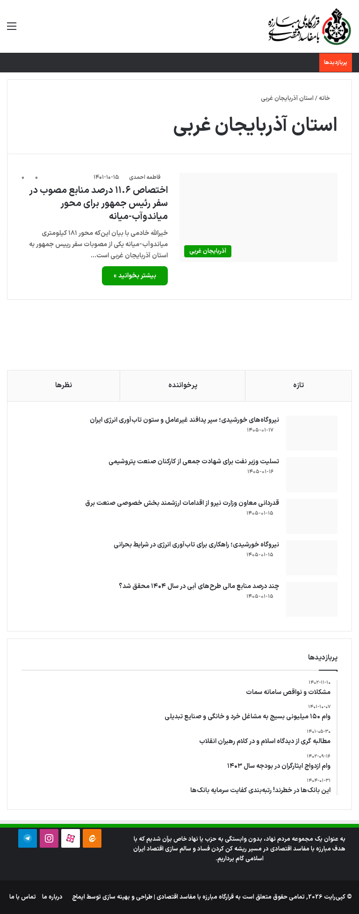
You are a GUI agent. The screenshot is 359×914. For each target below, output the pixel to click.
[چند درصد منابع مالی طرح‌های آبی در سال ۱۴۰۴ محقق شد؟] (311, 599)
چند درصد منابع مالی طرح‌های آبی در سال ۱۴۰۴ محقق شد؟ (199, 586)
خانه (328, 98)
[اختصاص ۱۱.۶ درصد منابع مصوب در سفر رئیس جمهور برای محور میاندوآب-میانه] (258, 217)
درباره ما (52, 897)
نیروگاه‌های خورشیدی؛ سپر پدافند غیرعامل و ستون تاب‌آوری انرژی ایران (184, 420)
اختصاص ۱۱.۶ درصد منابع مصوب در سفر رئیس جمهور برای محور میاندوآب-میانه (98, 204)
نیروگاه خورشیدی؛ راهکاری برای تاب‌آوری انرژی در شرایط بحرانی (196, 545)
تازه (298, 385)
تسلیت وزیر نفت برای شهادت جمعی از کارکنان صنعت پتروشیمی (193, 462)
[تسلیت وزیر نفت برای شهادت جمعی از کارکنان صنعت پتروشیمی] (311, 474)
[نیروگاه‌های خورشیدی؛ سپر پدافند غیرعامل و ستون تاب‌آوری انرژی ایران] (311, 433)
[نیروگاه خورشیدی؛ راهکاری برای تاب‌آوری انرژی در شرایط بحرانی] (311, 557)
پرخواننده (182, 385)
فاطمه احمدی (145, 177)
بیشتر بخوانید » (135, 276)
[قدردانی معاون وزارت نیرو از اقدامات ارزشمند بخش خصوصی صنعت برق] (311, 516)
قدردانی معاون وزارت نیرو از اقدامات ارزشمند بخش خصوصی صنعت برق (182, 503)
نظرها (63, 385)
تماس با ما (22, 897)
